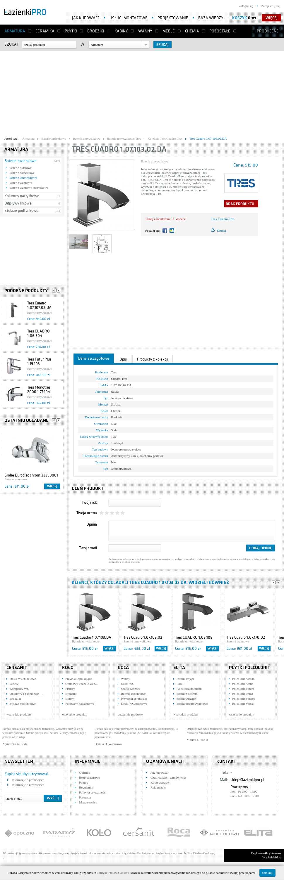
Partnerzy (85, 797)
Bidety (14, 683)
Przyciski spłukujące (78, 678)
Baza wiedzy (210, 18)
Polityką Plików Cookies (113, 872)
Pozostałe (219, 31)
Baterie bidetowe (21, 167)
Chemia (192, 31)
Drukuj (221, 230)
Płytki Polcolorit (249, 667)
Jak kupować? (86, 18)
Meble (168, 31)
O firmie (84, 772)
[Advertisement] (112, 92)
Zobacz (180, 219)
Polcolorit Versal (243, 703)
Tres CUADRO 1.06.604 (38, 333)
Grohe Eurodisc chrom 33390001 (31, 475)
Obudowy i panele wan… (26, 693)
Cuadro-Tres (226, 219)
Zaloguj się (246, 6)
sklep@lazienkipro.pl (247, 779)
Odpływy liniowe (18, 203)
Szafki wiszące (130, 688)
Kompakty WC (19, 688)
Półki (180, 683)
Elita (179, 667)
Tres (214, 219)
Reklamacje (158, 787)
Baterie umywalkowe (23, 177)
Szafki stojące (185, 678)
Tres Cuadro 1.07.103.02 (143, 637)
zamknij (267, 872)
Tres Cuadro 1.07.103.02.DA (119, 149)
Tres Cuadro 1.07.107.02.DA (39, 305)
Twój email (88, 548)
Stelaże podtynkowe (21, 210)
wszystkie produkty (19, 714)
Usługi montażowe (129, 18)
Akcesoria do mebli (189, 688)
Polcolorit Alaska (243, 678)
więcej (272, 18)
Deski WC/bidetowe (23, 678)
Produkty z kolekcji (152, 359)
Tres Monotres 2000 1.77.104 (39, 389)
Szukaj (11, 44)
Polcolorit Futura (243, 688)
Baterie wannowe (21, 182)
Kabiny (121, 31)
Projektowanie (173, 18)
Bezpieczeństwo (89, 777)
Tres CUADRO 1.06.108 (194, 637)
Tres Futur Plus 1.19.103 (39, 361)
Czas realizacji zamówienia (168, 777)
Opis (123, 359)
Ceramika (44, 31)
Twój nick (89, 502)
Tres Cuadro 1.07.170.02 (246, 637)
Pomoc (83, 782)
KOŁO (67, 667)
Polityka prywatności (92, 792)
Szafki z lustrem (187, 693)
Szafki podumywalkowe (192, 703)
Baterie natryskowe (22, 172)
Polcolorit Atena (242, 683)
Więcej (52, 486)
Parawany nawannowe (79, 703)
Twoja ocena (86, 513)
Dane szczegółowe (93, 358)
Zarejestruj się (270, 6)
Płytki (71, 31)
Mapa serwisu (88, 802)
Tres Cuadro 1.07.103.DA (91, 637)
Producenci (268, 31)
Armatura (14, 31)
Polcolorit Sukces (243, 698)
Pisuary (70, 688)
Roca (123, 667)
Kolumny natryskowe (21, 196)
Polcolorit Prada (242, 693)
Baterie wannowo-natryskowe (29, 187)
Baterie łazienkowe (20, 161)
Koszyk (239, 18)
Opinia (91, 524)
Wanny (145, 31)
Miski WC (127, 683)
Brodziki (95, 31)
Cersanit (16, 667)
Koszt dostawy (160, 782)
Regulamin (86, 787)
